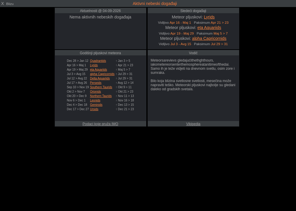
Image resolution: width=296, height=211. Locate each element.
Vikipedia (193, 124)
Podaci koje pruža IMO (100, 124)
